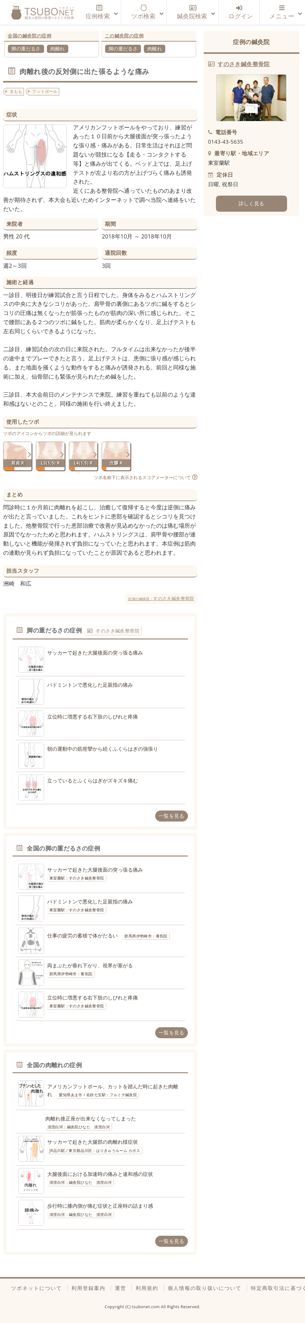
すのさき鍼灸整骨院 (161, 598)
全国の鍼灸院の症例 (29, 35)
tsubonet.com (146, 1306)
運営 (120, 1288)
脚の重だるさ (25, 48)
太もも (16, 91)
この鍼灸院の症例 (124, 35)
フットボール (44, 91)
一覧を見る (171, 815)
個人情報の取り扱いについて (204, 1288)
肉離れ (57, 48)
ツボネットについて (36, 1288)
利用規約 (147, 1288)
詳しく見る (251, 203)
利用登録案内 (88, 1288)
